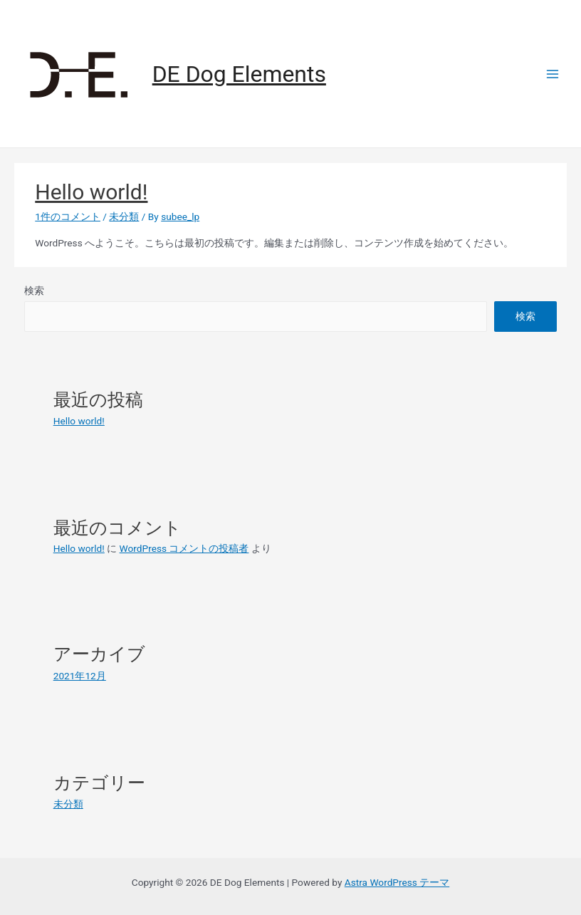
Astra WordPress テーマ (397, 882)
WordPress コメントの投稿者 (184, 548)
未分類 (124, 216)
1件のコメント (67, 216)
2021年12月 (79, 675)
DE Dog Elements (239, 74)
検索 (34, 290)
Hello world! (91, 191)
